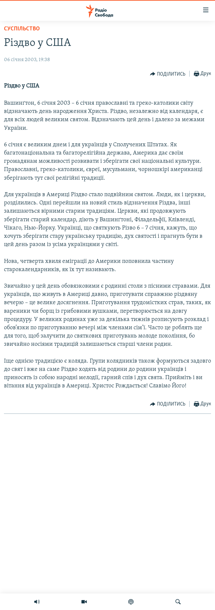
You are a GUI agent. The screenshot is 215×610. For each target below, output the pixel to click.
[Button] (167, 74)
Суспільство (22, 29)
